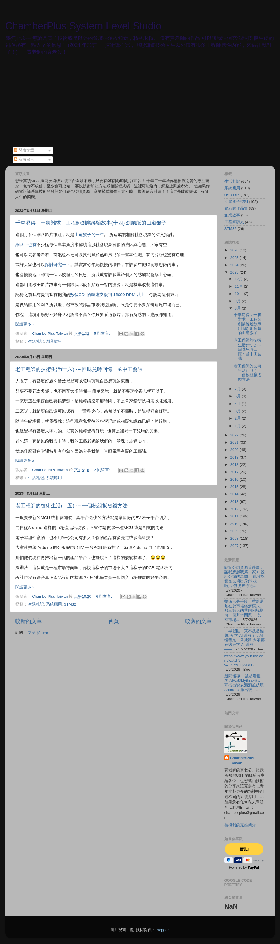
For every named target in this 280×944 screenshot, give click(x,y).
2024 (235, 265)
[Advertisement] (140, 104)
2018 (235, 464)
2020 (235, 450)
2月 (238, 418)
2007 (235, 546)
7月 (238, 389)
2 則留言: (102, 470)
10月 (239, 294)
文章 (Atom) (38, 633)
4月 (238, 404)
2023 (235, 272)
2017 (235, 472)
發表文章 (24, 150)
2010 (235, 524)
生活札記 (36, 341)
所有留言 (24, 159)
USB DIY (232, 195)
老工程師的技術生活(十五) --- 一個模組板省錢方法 (71, 505)
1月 (238, 426)
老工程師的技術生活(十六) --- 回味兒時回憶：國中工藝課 (79, 369)
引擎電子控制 (236, 202)
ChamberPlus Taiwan (242, 760)
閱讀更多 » (24, 324)
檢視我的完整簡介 (240, 825)
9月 (238, 301)
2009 (235, 531)
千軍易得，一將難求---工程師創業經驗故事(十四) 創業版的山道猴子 (91, 223)
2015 (235, 487)
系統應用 (54, 478)
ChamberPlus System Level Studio (83, 26)
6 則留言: (104, 596)
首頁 (113, 621)
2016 (235, 479)
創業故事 (54, 341)
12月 (239, 279)
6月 (238, 396)
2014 (235, 494)
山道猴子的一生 (89, 234)
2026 (235, 250)
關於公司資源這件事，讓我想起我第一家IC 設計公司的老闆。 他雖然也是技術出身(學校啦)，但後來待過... (244, 576)
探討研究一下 (57, 264)
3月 (238, 411)
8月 (238, 308)
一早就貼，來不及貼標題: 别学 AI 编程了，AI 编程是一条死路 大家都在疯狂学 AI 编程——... (244, 640)
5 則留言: (102, 333)
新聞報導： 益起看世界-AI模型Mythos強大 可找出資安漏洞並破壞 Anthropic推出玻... (244, 683)
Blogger (162, 930)
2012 (235, 509)
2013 (235, 502)
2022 (235, 435)
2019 (235, 457)
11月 (239, 286)
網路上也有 (26, 244)
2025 (235, 258)
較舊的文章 (198, 621)
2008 (235, 538)
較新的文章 (28, 621)
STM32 (70, 604)
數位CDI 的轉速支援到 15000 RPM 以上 (107, 294)
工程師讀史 (234, 222)
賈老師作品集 (236, 208)
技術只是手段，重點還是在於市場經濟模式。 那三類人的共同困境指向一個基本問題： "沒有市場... (244, 610)
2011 (235, 516)
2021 (235, 442)
